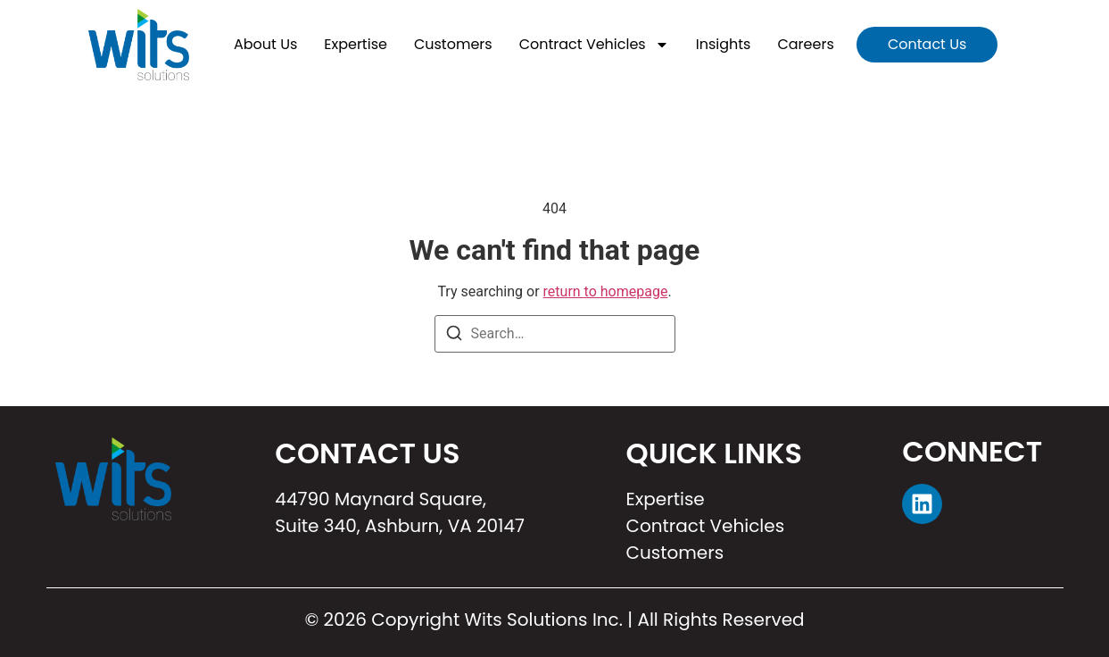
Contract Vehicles (594, 44)
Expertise (355, 44)
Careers (805, 44)
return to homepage (605, 291)
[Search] (454, 336)
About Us (265, 44)
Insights (723, 44)
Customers (453, 44)
